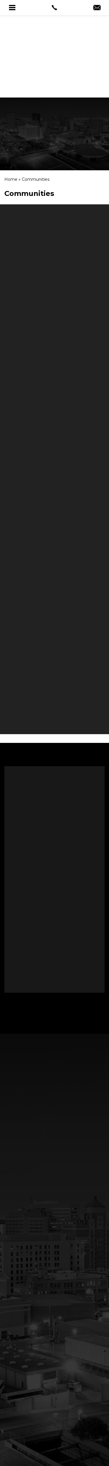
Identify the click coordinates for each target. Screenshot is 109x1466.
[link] (54, 7)
